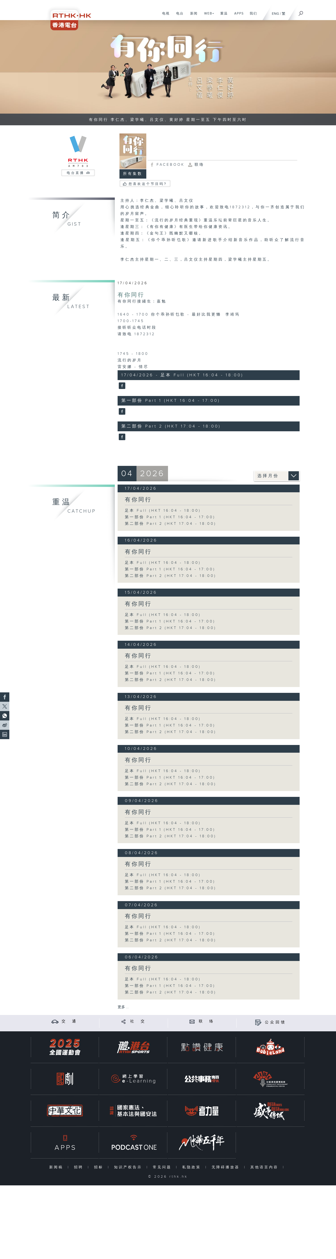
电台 (178, 16)
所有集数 (133, 174)
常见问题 (163, 1167)
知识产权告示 (129, 1167)
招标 (99, 1167)
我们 (251, 16)
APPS (237, 16)
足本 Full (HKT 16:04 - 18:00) (163, 510)
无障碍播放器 (227, 1167)
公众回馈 (275, 1022)
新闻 (192, 16)
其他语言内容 (265, 1167)
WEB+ (207, 16)
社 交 (138, 1021)
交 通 (69, 1021)
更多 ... (123, 1007)
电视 (164, 16)
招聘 (79, 1167)
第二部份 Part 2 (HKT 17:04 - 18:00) (170, 524)
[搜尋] (301, 12)
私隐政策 (192, 1167)
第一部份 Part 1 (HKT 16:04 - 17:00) (170, 517)
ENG (275, 14)
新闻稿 (57, 1167)
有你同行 (131, 295)
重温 (222, 16)
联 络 (207, 1021)
